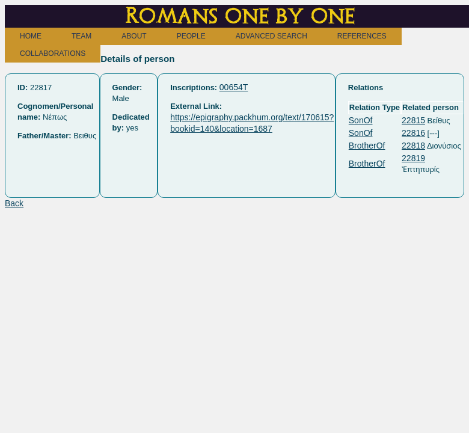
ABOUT (133, 36)
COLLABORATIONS (52, 53)
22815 (413, 120)
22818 (413, 145)
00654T (233, 87)
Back (14, 203)
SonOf (361, 120)
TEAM (81, 36)
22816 (413, 133)
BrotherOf (367, 145)
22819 (413, 158)
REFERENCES (362, 36)
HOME (30, 36)
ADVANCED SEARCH (271, 36)
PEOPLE (191, 36)
